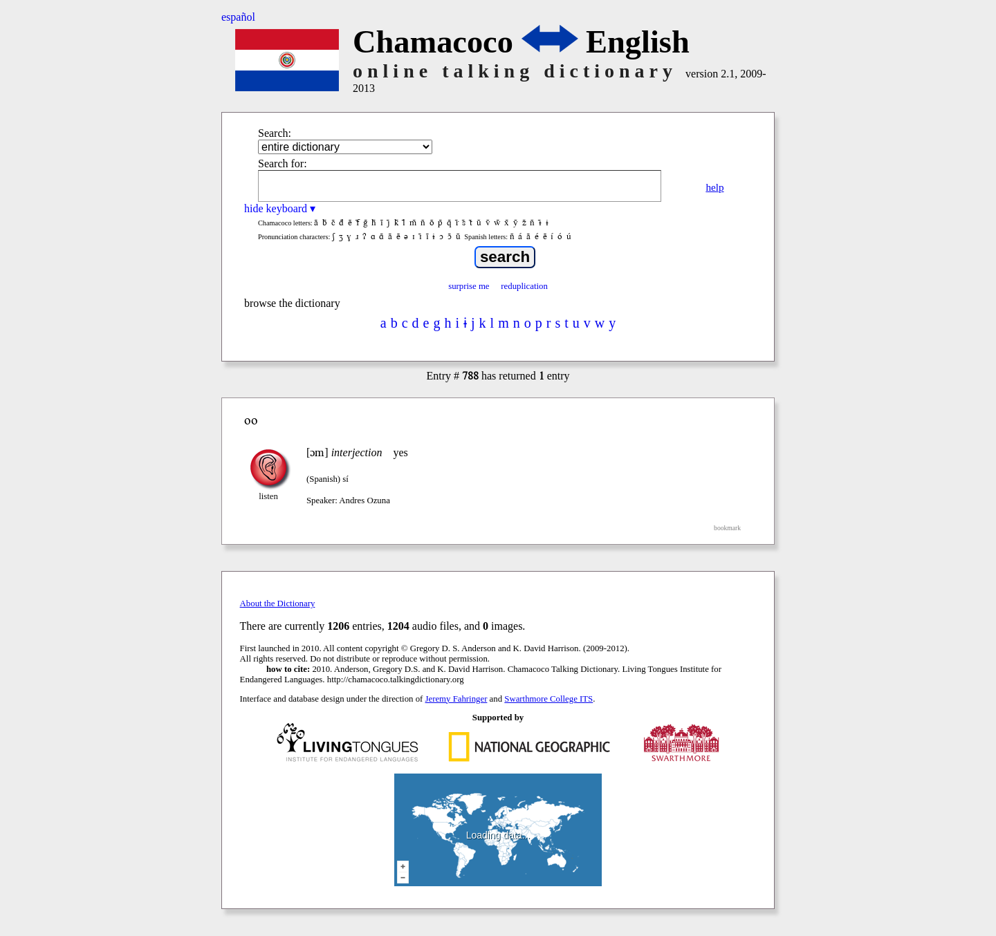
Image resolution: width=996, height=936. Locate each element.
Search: (274, 133)
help (714, 187)
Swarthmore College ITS (548, 699)
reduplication (524, 286)
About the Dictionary (277, 603)
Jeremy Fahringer (456, 699)
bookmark (727, 528)
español (238, 17)
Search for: (282, 163)
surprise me (468, 286)
